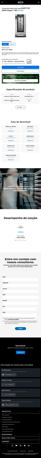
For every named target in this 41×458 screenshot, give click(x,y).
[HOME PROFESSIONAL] (20, 2)
